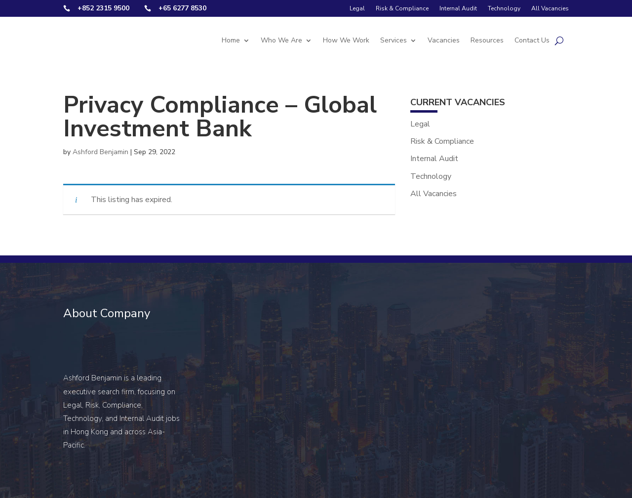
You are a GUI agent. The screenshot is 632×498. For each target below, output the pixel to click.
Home (231, 40)
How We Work (346, 40)
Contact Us (532, 40)
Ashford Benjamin (100, 152)
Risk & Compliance (402, 8)
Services (393, 40)
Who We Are (281, 40)
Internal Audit (458, 8)
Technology (504, 8)
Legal (357, 8)
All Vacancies (550, 8)
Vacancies (444, 40)
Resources (487, 40)
